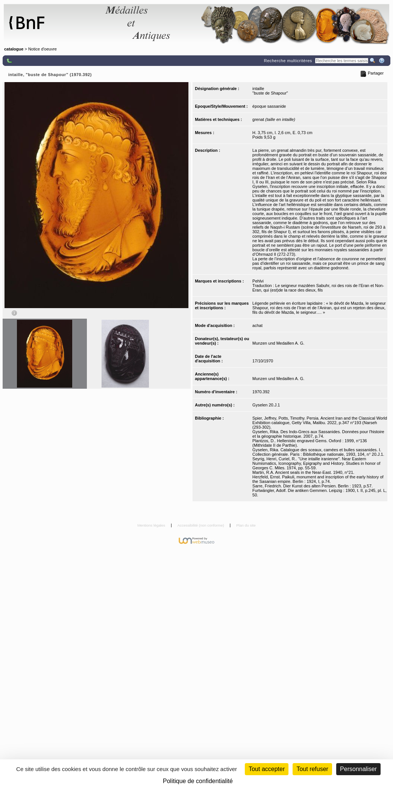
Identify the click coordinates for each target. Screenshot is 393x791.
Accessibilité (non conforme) (201, 525)
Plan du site (246, 525)
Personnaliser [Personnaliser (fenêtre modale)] (358, 769)
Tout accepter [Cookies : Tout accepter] (267, 769)
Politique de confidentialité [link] (198, 781)
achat (257, 325)
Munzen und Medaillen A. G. (278, 343)
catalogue (13, 49)
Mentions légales (151, 525)
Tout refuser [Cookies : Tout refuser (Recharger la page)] (312, 769)
